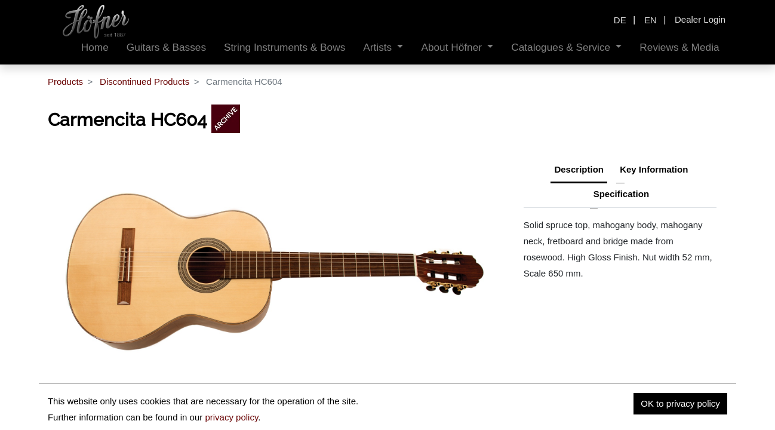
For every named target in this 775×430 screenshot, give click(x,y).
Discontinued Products (144, 81)
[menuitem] (95, 47)
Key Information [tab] (654, 169)
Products (65, 81)
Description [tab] (579, 169)
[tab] (621, 195)
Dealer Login (700, 19)
